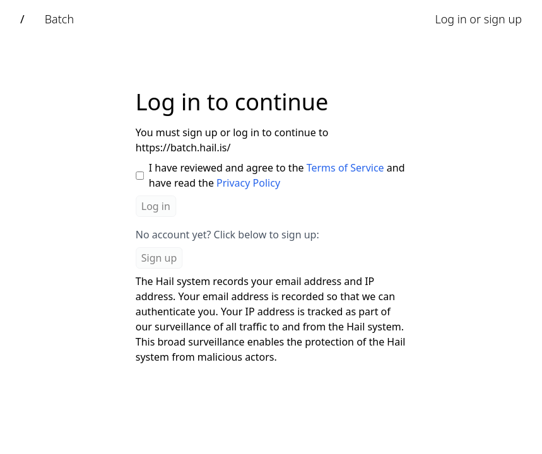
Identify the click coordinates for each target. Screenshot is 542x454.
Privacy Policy (248, 183)
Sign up (159, 258)
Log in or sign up (478, 18)
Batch (59, 18)
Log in (155, 206)
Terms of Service (345, 168)
